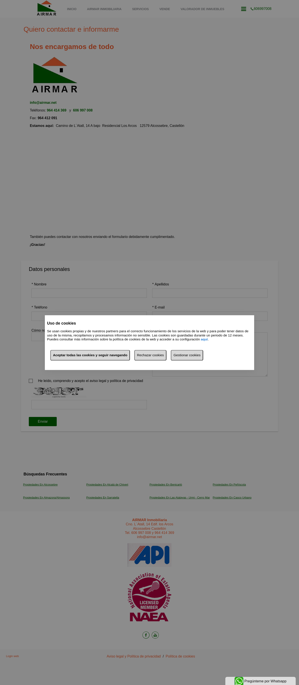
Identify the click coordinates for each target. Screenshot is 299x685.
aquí (204, 339)
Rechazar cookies (150, 355)
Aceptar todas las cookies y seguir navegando (90, 355)
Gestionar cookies (187, 355)
